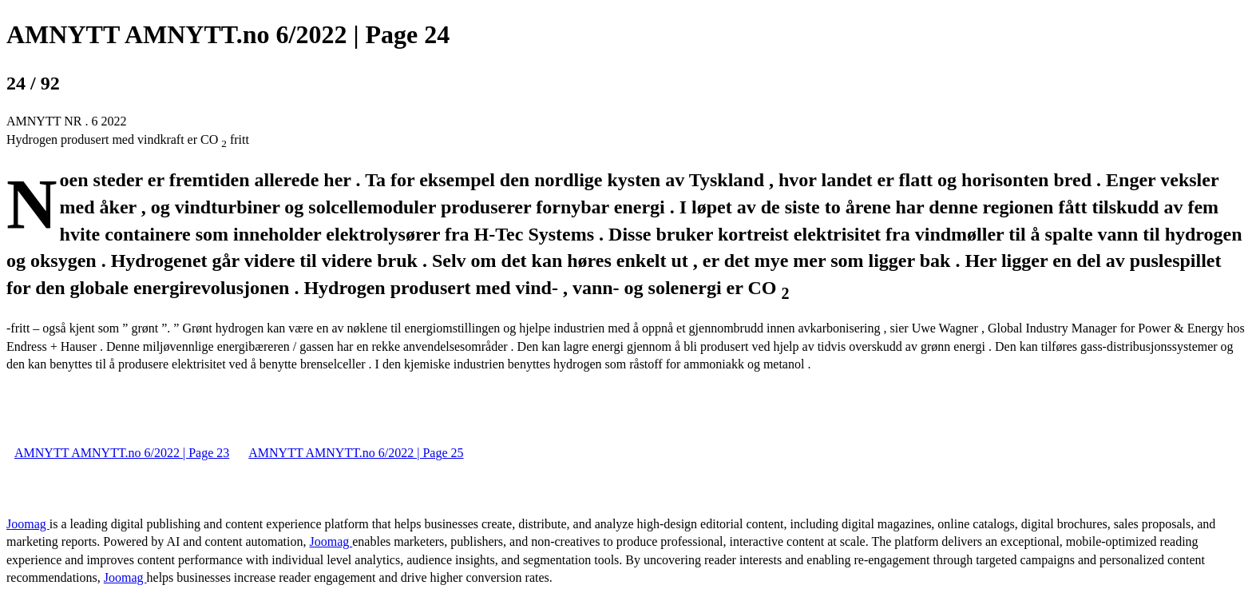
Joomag (28, 524)
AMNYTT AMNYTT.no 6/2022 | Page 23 (121, 453)
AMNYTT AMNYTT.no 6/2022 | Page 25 (355, 453)
